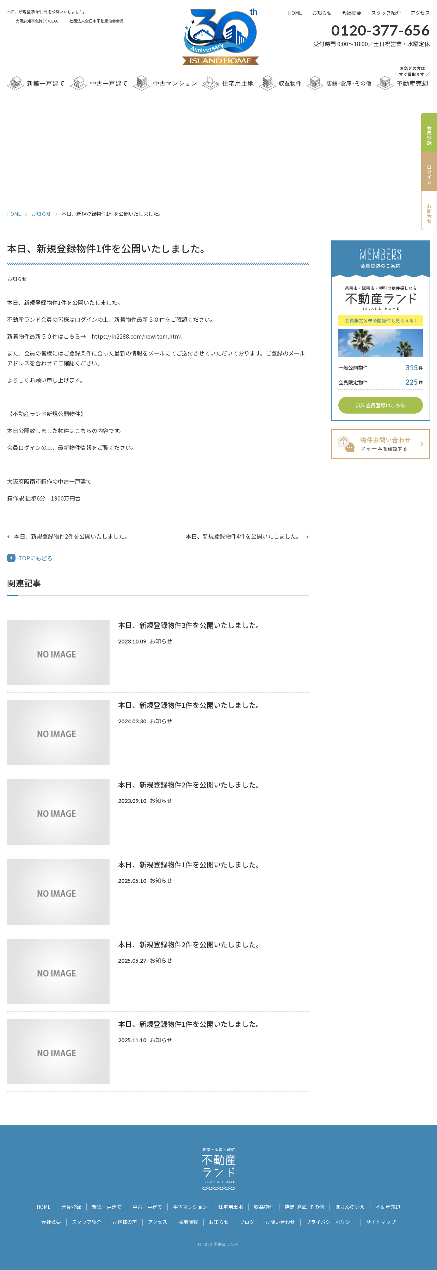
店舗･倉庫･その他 (305, 1206)
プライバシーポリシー (330, 1221)
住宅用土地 (231, 1206)
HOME (295, 12)
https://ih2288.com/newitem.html (137, 336)
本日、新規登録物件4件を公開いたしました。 (244, 536)
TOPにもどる (35, 558)
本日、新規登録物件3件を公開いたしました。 (190, 625)
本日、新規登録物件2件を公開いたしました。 (72, 536)
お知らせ (322, 12)
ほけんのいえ (350, 1206)
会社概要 (351, 12)
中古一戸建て (147, 1206)
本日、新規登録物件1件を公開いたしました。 (190, 705)
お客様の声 (124, 1221)
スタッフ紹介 (386, 12)
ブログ (247, 1221)
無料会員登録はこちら (380, 405)
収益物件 (264, 1206)
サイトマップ (381, 1221)
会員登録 (71, 1206)
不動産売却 (388, 1206)
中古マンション (190, 1206)
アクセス (420, 12)
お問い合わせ (280, 1221)
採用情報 (188, 1221)
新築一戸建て (107, 1206)
